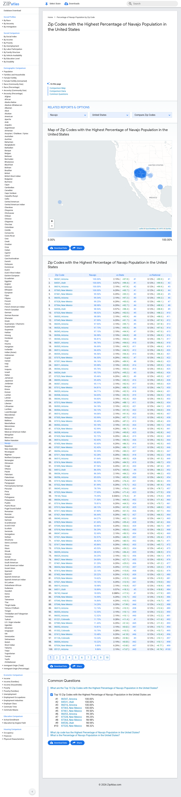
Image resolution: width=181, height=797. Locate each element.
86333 (57, 612)
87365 (57, 290)
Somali (7, 557)
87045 (57, 320)
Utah (63, 283)
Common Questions (59, 94)
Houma (8, 344)
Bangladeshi (10, 145)
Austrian (8, 139)
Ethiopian (8, 290)
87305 (57, 417)
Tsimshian (9, 616)
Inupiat (7, 358)
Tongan (8, 611)
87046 (57, 604)
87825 (57, 522)
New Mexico (66, 290)
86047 (57, 533)
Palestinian (9, 477)
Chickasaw (9, 213)
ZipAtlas (168, 228)
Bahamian (9, 142)
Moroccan (9, 437)
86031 (57, 342)
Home (50, 17)
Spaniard (8, 571)
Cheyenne (9, 210)
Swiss (7, 594)
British (7, 173)
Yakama (8, 648)
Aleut (7, 111)
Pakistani (9, 474)
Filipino (8, 298)
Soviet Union (10, 568)
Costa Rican (10, 236)
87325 (57, 376)
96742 (57, 593)
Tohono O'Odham (12, 608)
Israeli (7, 372)
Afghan (8, 96)
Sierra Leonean (11, 543)
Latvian (8, 398)
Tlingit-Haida (10, 605)
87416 (57, 462)
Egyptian (8, 281)
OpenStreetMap (151, 228)
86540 (57, 339)
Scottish (8, 528)
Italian (7, 375)
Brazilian (8, 170)
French (7, 304)
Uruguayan (9, 631)
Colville (8, 230)
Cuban (7, 250)
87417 (57, 544)
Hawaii (64, 593)
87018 (57, 529)
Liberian (8, 403)
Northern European (12, 457)
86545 (57, 331)
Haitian (8, 332)
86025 (57, 556)
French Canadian (12, 310)
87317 (57, 511)
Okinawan (9, 463)
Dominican (9, 267)
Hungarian (9, 346)
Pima (7, 491)
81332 (57, 630)
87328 (57, 301)
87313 (57, 402)
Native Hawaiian (11, 440)
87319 (57, 481)
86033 (57, 380)
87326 (57, 428)
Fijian (7, 295)
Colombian (9, 227)
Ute (6, 633)
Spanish (8, 574)
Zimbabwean (10, 662)
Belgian (8, 153)
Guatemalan (10, 327)
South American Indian (14, 565)
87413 (57, 571)
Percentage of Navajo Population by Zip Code (76, 17)
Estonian (8, 287)
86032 (57, 615)
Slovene (8, 554)
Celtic (7, 199)
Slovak (7, 551)
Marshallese (10, 423)
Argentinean (10, 128)
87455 (57, 443)
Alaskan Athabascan (13, 105)
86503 (57, 406)
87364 (57, 305)
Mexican (8, 429)
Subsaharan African (13, 585)
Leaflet (141, 228)
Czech (7, 256)
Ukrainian (9, 628)
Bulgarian (9, 179)
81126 (57, 638)
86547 (57, 279)
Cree (7, 238)
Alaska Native (10, 102)
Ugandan (8, 625)
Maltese (8, 420)
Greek (7, 321)
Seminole (9, 531)
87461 (57, 294)
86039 (57, 552)
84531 (57, 283)
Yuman (8, 656)
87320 (57, 313)
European (9, 292)
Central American (12, 202)
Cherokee (9, 207)
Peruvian (8, 489)
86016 (57, 286)
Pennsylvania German (14, 486)
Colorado (65, 619)
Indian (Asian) (10, 352)
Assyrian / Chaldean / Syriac (16, 133)
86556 (57, 477)
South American (11, 562)
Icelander (9, 349)
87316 (57, 503)
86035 (57, 324)
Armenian (9, 131)
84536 (57, 309)
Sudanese (9, 588)
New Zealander (11, 449)
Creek (7, 241)
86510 (57, 413)
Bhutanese (9, 162)
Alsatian (8, 113)
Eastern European (12, 275)
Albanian (8, 108)
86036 (57, 473)
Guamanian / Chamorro (14, 324)
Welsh (7, 642)
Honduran (9, 338)
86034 (57, 499)
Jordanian (9, 383)
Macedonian (10, 415)
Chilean (8, 216)
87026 (57, 548)
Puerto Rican (10, 506)
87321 (57, 537)
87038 (57, 597)
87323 (57, 492)
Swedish (8, 591)
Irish (6, 366)
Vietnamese (10, 639)
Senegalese (10, 534)
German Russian (12, 315)
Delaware (9, 264)
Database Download (12, 10)
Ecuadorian (9, 278)
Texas (64, 496)
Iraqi (6, 364)
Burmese (8, 182)
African (8, 99)
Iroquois (8, 369)
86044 (57, 399)
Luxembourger (11, 412)
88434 (57, 567)
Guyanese (9, 329)
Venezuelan (9, 636)
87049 (57, 526)
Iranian (7, 361)
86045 (57, 488)
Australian (9, 136)
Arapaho (8, 125)
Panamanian (10, 480)
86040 (57, 518)
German (8, 312)
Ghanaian (9, 318)
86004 (57, 642)
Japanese (9, 381)
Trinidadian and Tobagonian (16, 614)
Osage (7, 466)
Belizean (8, 156)
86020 (57, 391)
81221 (57, 619)
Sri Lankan (9, 582)
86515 (57, 458)
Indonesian (9, 355)
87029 (57, 578)
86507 (57, 384)
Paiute (7, 472)
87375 (57, 357)
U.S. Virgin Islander (12, 622)
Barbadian (9, 148)
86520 (57, 327)
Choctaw (8, 224)
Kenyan (8, 386)
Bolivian (8, 167)
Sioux (7, 545)
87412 (57, 634)
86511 (57, 365)
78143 (57, 496)
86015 (57, 585)
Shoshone (9, 540)
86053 (57, 298)
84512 (57, 470)
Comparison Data (58, 91)
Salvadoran (9, 517)
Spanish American (12, 577)
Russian (8, 514)
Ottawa (8, 469)
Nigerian (8, 454)
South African (10, 560)
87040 (57, 600)
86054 (57, 451)
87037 (57, 447)
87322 (57, 485)
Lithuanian (9, 406)
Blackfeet (9, 165)
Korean (8, 392)
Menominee (10, 426)
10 (107, 657)
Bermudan (9, 159)
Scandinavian (10, 523)
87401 (57, 563)
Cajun (7, 185)
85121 (57, 649)
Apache (8, 119)
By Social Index (10, 36)
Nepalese (9, 446)
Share (79, 248)
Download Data (60, 248)
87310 (57, 421)
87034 (57, 645)
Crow (7, 247)
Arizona (64, 279)
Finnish (8, 301)
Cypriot (7, 253)
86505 (57, 346)
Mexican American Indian (15, 432)
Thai (6, 602)
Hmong (8, 335)
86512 (57, 350)
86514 (57, 440)
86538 (57, 432)
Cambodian (9, 187)
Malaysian (9, 418)
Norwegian (9, 460)
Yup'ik (7, 659)
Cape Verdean (10, 193)
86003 (57, 316)
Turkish (8, 619)
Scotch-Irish (10, 526)
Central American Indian (15, 204)
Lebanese (9, 400)
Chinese (8, 219)
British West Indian (13, 176)
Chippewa (9, 221)
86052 (57, 627)
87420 (57, 436)
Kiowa (7, 389)
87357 (57, 361)
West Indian (10, 645)
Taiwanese (9, 599)
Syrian (7, 597)
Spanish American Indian (15, 579)
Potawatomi (10, 500)
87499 (57, 466)
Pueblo (7, 503)
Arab (7, 122)
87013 (57, 507)
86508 (57, 395)
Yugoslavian (10, 653)
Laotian (8, 395)
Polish (7, 494)
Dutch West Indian (12, 273)
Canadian (9, 190)
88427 (57, 559)
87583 (57, 623)
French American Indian (15, 307)
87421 (57, 514)
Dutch (7, 270)
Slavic (7, 548)
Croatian (8, 244)
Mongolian (9, 435)
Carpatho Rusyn (11, 196)
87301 (57, 541)
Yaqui (7, 651)
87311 (57, 455)
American (9, 116)
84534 (57, 372)
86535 (57, 354)
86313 (57, 608)
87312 (57, 387)
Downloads (74, 3)
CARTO (160, 228)
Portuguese (9, 497)
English (8, 284)
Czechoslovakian (12, 258)
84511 (57, 589)
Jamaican (9, 378)
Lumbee (8, 409)
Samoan (8, 520)
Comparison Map (58, 88)
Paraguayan (10, 483)
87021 (57, 582)
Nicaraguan (9, 452)
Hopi (7, 341)
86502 (57, 425)
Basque (8, 150)
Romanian (9, 511)
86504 (57, 410)
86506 (57, 335)
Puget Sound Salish (13, 508)
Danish (8, 261)
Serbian (8, 537)
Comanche (9, 233)
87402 (57, 574)
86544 (57, 369)
